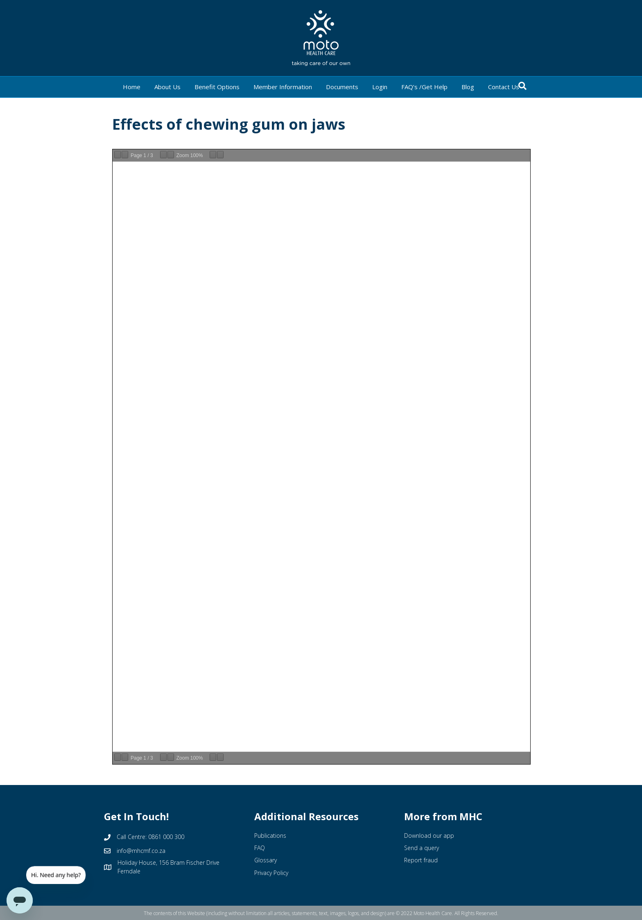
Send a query (421, 848)
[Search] (522, 86)
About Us (167, 87)
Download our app (429, 835)
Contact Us (503, 87)
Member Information (282, 87)
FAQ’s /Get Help (424, 87)
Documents (342, 87)
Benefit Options (217, 87)
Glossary (265, 860)
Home (131, 87)
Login (379, 87)
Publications (270, 835)
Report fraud (421, 860)
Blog (467, 87)
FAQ (259, 848)
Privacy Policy (271, 873)
